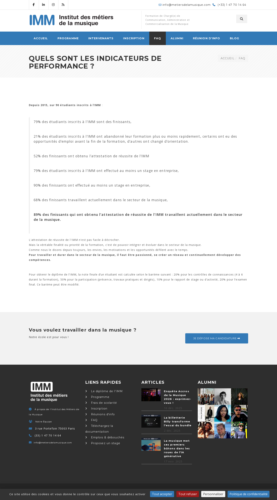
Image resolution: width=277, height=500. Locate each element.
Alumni (177, 38)
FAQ (157, 38)
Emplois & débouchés (104, 437)
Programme (68, 38)
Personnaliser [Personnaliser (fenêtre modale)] (213, 494)
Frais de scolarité (101, 403)
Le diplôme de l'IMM (104, 391)
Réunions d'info (100, 414)
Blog (234, 38)
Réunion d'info (206, 38)
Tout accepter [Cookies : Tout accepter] (162, 494)
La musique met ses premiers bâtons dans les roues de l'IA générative (177, 448)
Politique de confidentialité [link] (248, 494)
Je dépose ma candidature (216, 338)
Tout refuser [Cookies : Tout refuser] (187, 494)
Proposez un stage (102, 443)
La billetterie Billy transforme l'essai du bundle (177, 421)
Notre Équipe (43, 421)
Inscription (133, 38)
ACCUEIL (41, 38)
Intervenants (100, 38)
